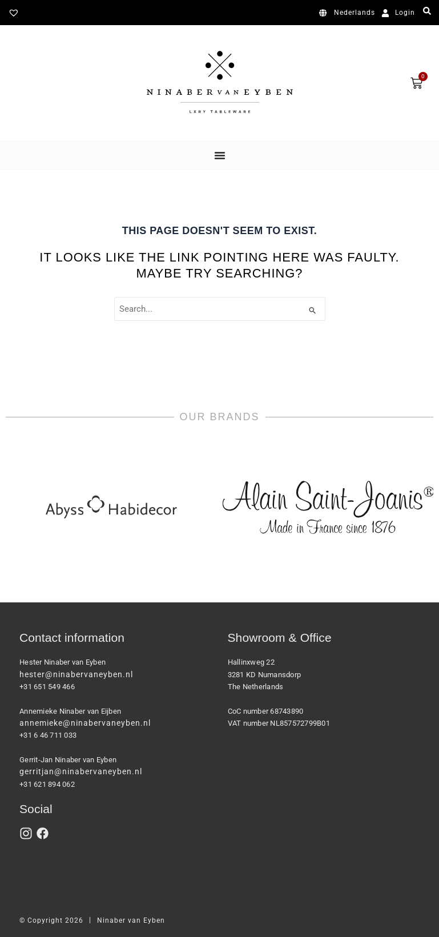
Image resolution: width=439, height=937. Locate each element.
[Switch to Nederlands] (349, 13)
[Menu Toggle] (219, 155)
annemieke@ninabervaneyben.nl (85, 722)
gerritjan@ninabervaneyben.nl (80, 771)
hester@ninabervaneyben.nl (76, 674)
